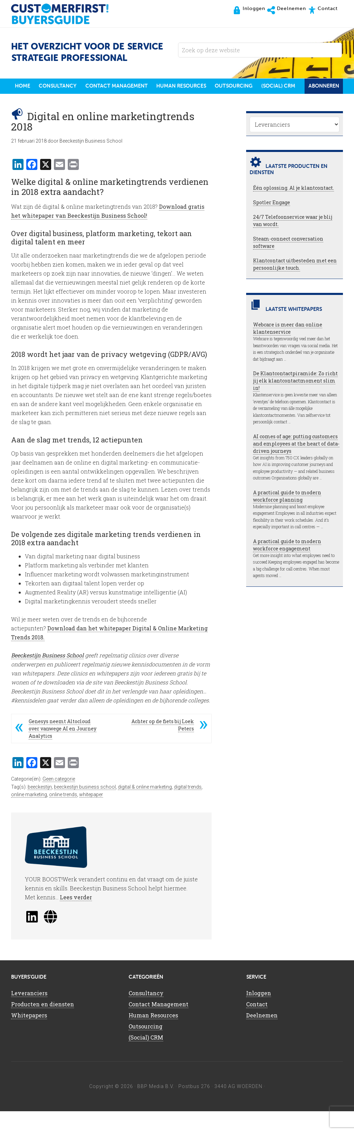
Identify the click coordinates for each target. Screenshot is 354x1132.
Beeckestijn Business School (47, 676)
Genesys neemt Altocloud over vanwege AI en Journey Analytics (62, 749)
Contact (257, 1024)
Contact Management (158, 1024)
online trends (63, 815)
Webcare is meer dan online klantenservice (287, 349)
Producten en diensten (42, 1024)
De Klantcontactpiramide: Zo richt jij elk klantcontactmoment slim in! (295, 401)
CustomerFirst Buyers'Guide (66, 13)
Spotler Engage (271, 223)
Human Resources (153, 1036)
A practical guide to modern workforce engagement (287, 566)
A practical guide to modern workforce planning (287, 517)
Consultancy (146, 1013)
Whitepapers (29, 1036)
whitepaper (91, 815)
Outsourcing (145, 1047)
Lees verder (76, 918)
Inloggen (258, 1013)
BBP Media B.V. (155, 1107)
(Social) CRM (146, 1058)
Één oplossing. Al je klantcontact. (293, 209)
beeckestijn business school (85, 807)
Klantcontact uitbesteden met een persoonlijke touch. (295, 285)
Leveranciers (29, 1013)
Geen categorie (59, 799)
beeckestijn (40, 807)
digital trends (188, 807)
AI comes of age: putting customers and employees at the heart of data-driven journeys (296, 464)
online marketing (29, 815)
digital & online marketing (145, 807)
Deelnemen (262, 1036)
